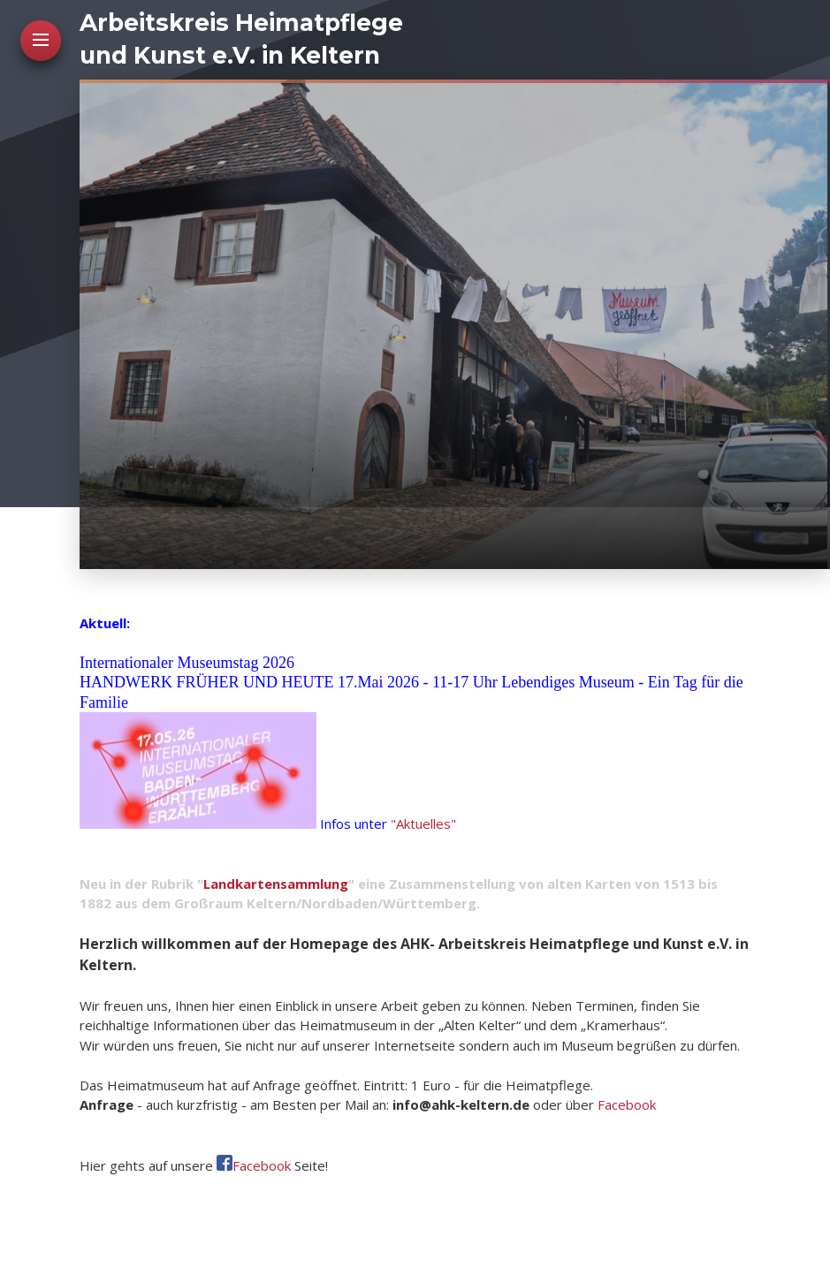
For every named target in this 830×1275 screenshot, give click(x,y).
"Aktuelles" (423, 823)
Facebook (627, 1104)
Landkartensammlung (275, 883)
